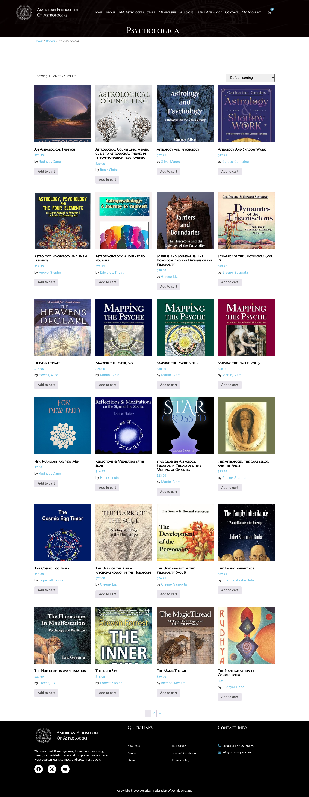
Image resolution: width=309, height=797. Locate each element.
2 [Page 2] (154, 713)
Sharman (241, 478)
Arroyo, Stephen (51, 272)
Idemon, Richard (173, 683)
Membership (167, 12)
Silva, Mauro (170, 162)
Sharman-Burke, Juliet (239, 580)
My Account (251, 12)
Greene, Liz (169, 277)
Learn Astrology (209, 12)
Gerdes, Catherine (235, 162)
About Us (134, 746)
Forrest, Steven (111, 683)
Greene (227, 272)
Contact (231, 12)
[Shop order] (250, 78)
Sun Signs (186, 12)
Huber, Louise (110, 478)
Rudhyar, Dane (50, 162)
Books (50, 41)
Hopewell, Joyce (51, 580)
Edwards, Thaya (112, 272)
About (110, 12)
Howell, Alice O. (50, 375)
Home (98, 12)
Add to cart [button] (46, 171)
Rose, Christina (111, 170)
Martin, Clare (109, 375)
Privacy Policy (180, 760)
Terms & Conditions (184, 753)
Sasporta (241, 272)
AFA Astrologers (131, 12)
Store (151, 12)
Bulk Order (179, 746)
